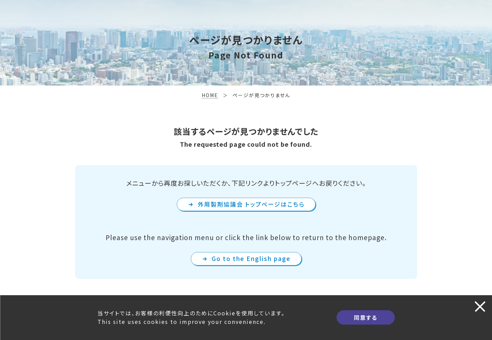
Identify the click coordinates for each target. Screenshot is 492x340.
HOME (210, 95)
